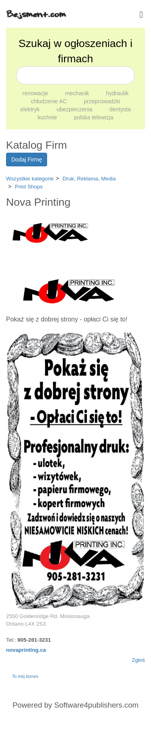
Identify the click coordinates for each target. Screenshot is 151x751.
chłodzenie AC (49, 101)
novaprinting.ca (26, 650)
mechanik (78, 93)
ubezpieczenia (75, 109)
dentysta (120, 109)
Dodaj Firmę (26, 159)
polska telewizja (94, 117)
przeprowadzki (102, 101)
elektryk (30, 109)
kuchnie (47, 117)
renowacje (36, 93)
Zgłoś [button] (138, 660)
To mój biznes (25, 676)
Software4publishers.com (96, 705)
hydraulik (117, 93)
